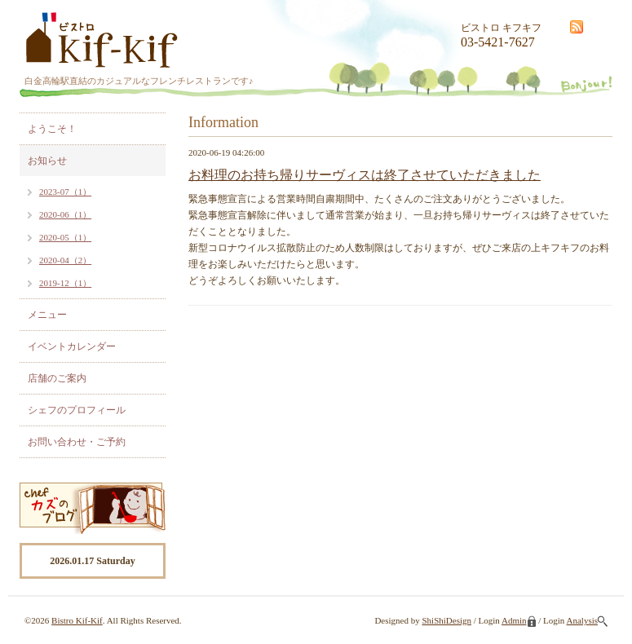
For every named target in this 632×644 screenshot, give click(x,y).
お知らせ (47, 160)
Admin (519, 620)
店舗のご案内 (57, 378)
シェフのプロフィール (77, 410)
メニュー (47, 314)
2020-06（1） (65, 214)
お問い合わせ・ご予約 (77, 442)
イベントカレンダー (72, 346)
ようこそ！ (52, 129)
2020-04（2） (65, 260)
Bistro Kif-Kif (77, 620)
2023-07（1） (65, 191)
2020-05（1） (65, 237)
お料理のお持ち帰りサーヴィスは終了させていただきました (364, 175)
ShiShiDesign (446, 620)
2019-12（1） (65, 283)
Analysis (587, 620)
